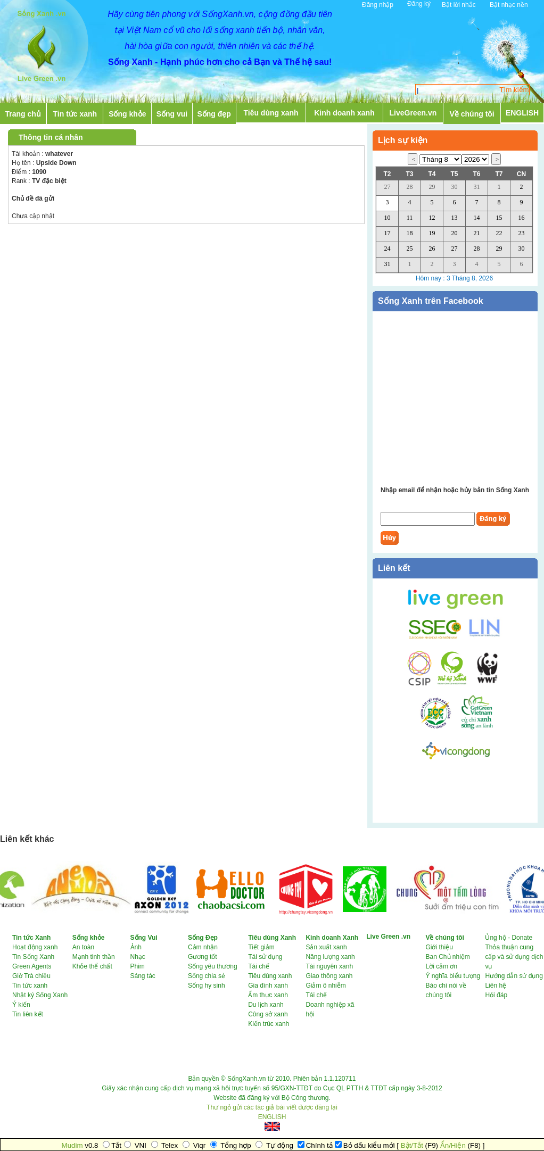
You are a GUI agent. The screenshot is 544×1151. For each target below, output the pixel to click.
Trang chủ (22, 114)
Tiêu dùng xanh (270, 113)
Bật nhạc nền (509, 5)
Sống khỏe (127, 114)
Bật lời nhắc (459, 5)
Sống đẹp (213, 114)
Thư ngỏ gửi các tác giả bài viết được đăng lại (272, 1107)
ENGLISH (522, 113)
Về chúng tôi (472, 114)
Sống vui (172, 114)
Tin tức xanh (75, 114)
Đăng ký (419, 3)
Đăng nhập (377, 5)
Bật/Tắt (412, 1145)
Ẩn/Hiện (453, 1145)
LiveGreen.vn (413, 113)
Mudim (72, 1145)
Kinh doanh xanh (344, 113)
